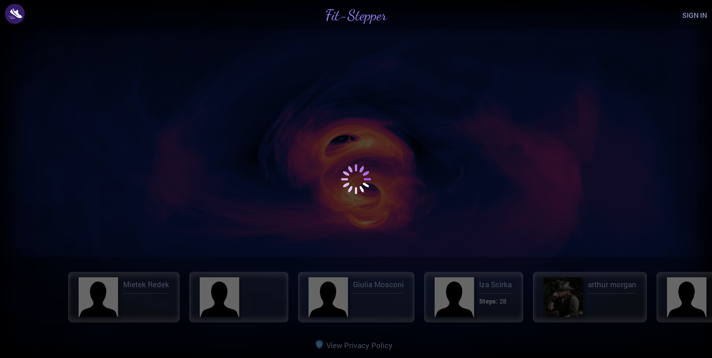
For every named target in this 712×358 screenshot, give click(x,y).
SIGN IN (694, 15)
